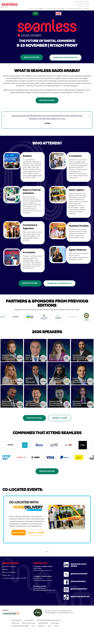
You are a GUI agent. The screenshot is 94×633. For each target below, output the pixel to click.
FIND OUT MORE (18, 533)
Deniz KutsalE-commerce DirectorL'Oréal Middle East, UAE (79, 380)
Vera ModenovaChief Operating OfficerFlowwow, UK (9, 380)
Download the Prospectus (65, 57)
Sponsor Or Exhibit (51, 8)
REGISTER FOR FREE (30, 283)
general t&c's (41, 626)
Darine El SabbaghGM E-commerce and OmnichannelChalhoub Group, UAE (59, 357)
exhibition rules (15, 623)
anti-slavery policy (29, 620)
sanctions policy (55, 623)
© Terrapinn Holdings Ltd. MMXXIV (20, 626)
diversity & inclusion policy (28, 623)
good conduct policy (16, 620)
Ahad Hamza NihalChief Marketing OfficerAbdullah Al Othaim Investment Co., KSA (61, 403)
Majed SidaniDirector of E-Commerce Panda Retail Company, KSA (10, 403)
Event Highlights (39, 8)
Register (86, 8)
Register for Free (31, 57)
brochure (56, 626)
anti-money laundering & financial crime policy (49, 620)
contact (49, 626)
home (31, 8)
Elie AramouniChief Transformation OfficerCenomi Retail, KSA (81, 357)
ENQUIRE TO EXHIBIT (36, 533)
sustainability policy (43, 623)
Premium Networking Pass (75, 8)
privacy (33, 626)
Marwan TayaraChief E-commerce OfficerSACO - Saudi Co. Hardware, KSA (35, 357)
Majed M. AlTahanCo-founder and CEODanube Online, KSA (55, 380)
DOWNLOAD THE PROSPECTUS (59, 283)
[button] (45, 552)
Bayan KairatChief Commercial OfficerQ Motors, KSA (80, 403)
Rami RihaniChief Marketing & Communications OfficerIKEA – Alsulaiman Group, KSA (38, 403)
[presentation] (46, 549)
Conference (62, 8)
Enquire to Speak (59, 418)
